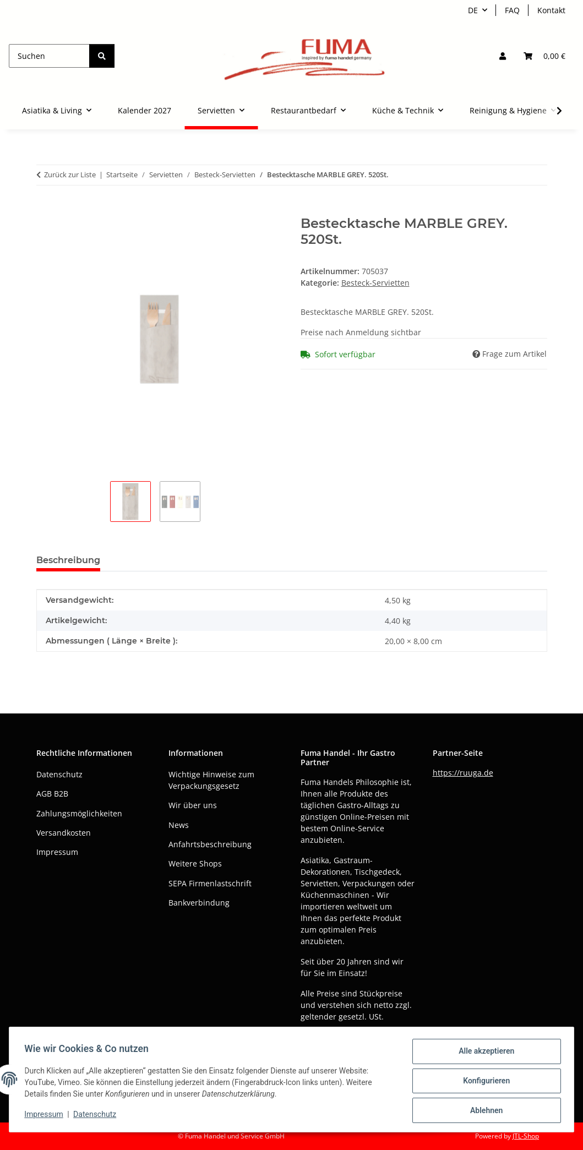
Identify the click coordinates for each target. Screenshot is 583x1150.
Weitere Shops (195, 863)
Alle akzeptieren (483, 1053)
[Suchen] (49, 56)
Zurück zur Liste (70, 174)
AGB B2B (52, 793)
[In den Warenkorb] (45, 210)
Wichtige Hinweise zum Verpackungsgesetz (211, 780)
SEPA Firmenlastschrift (210, 883)
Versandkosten (63, 832)
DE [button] (473, 10)
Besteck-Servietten (375, 282)
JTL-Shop (526, 1136)
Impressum (46, 1115)
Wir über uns (192, 805)
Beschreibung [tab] (68, 560)
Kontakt (551, 10)
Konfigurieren (483, 1082)
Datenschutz (97, 1115)
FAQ (512, 10)
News (178, 825)
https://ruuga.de (463, 772)
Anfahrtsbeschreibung (210, 844)
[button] (503, 56)
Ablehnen (483, 1111)
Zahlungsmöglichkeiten (79, 813)
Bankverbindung (199, 902)
